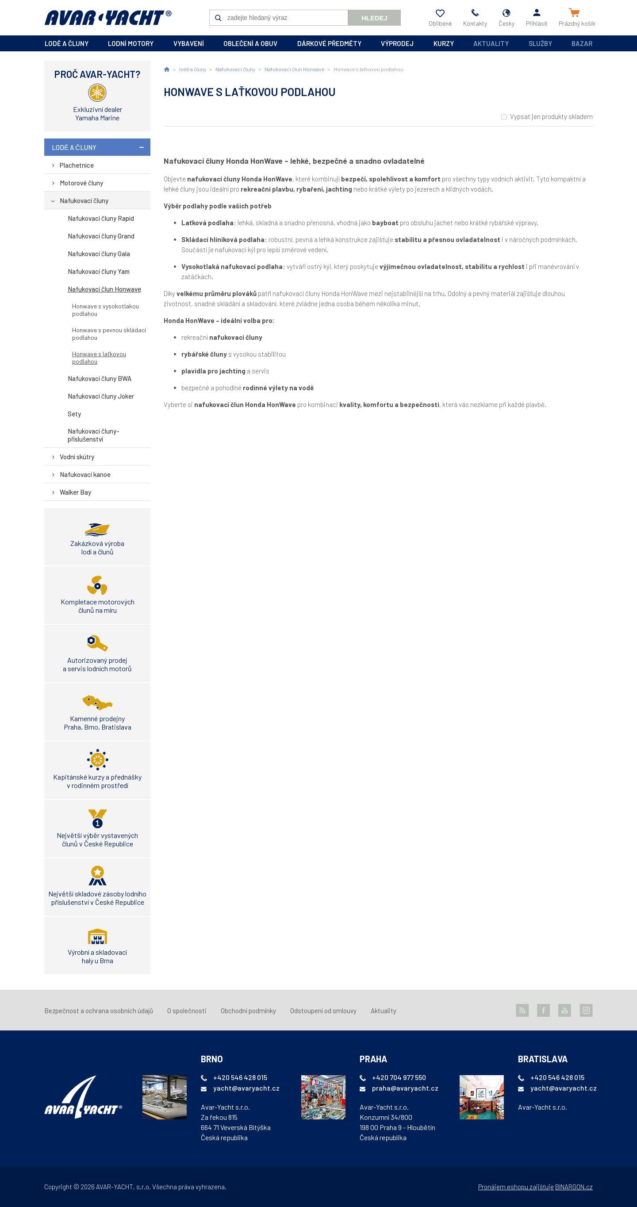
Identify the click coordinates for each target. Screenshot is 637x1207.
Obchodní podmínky (248, 1011)
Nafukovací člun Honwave (104, 289)
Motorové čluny (81, 183)
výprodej (397, 43)
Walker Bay (75, 492)
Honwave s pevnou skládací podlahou (109, 333)
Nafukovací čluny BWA (99, 378)
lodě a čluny (66, 43)
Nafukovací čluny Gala (99, 254)
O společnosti (187, 1011)
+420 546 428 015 (240, 1077)
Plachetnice (77, 165)
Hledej (374, 18)
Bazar (582, 43)
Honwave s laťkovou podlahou (99, 357)
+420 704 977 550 (399, 1077)
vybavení (188, 43)
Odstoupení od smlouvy (323, 1011)
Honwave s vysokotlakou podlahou (105, 309)
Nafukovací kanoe (85, 474)
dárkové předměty (329, 43)
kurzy (444, 43)
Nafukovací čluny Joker (101, 396)
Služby (540, 43)
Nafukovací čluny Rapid (101, 218)
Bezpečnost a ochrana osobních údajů (98, 1011)
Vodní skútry (77, 457)
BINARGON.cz (574, 1187)
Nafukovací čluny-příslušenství (93, 435)
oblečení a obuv (250, 43)
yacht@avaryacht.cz (246, 1088)
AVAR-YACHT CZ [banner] (108, 17)
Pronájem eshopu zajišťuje (516, 1187)
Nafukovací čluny (84, 200)
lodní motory (130, 43)
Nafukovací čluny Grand (101, 236)
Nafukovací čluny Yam (99, 271)
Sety (74, 414)
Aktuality (491, 43)
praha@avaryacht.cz (405, 1088)
